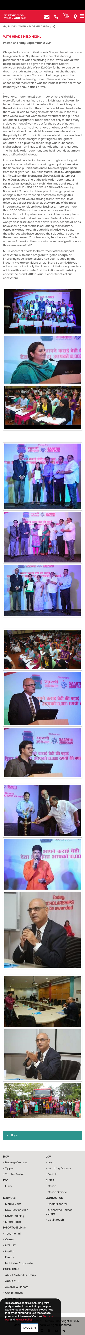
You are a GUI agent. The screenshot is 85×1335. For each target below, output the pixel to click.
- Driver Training (13, 1216)
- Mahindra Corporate (18, 1263)
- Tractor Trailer (13, 1174)
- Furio (7, 1186)
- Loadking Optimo (58, 1168)
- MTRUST (9, 1245)
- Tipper (8, 1168)
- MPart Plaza (12, 1222)
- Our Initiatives (13, 1293)
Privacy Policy (24, 1319)
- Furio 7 (51, 1174)
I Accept (29, 1327)
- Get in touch (55, 1220)
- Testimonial (12, 1234)
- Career (9, 1239)
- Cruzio (51, 1186)
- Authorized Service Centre (59, 1212)
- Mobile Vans (12, 1204)
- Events (8, 1257)
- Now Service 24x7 (15, 1210)
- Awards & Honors (15, 1287)
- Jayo (50, 1162)
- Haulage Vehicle (15, 1162)
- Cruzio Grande (56, 1192)
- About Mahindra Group (19, 1275)
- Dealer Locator (56, 1204)
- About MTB (11, 1281)
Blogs (12, 26)
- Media (8, 1251)
